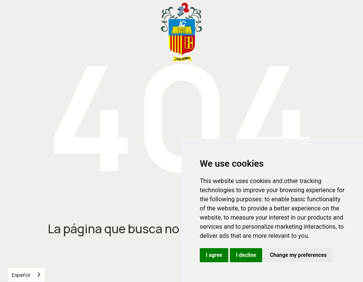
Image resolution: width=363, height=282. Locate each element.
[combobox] (27, 274)
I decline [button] (246, 255)
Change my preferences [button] (298, 255)
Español (21, 274)
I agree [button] (214, 255)
